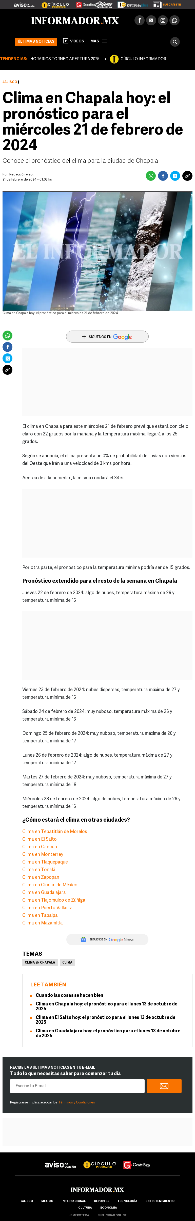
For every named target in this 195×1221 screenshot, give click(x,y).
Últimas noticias (36, 42)
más (98, 41)
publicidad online (112, 1215)
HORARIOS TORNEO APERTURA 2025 (64, 59)
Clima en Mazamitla (42, 923)
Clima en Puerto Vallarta (47, 908)
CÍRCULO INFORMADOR (143, 59)
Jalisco (10, 82)
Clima (67, 962)
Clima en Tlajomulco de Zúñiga (53, 900)
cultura (85, 1208)
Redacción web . (21, 174)
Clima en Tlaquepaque (45, 862)
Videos (73, 40)
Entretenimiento (160, 1201)
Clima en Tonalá (38, 870)
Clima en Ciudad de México (49, 885)
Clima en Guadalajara (44, 892)
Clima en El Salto (39, 839)
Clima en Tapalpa (40, 915)
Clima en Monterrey (42, 854)
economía (108, 1208)
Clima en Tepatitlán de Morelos (54, 831)
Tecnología (127, 1201)
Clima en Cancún (39, 847)
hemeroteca (78, 1215)
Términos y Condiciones (76, 1102)
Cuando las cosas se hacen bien (69, 995)
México (47, 1201)
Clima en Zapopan (40, 877)
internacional (74, 1201)
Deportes (101, 1201)
